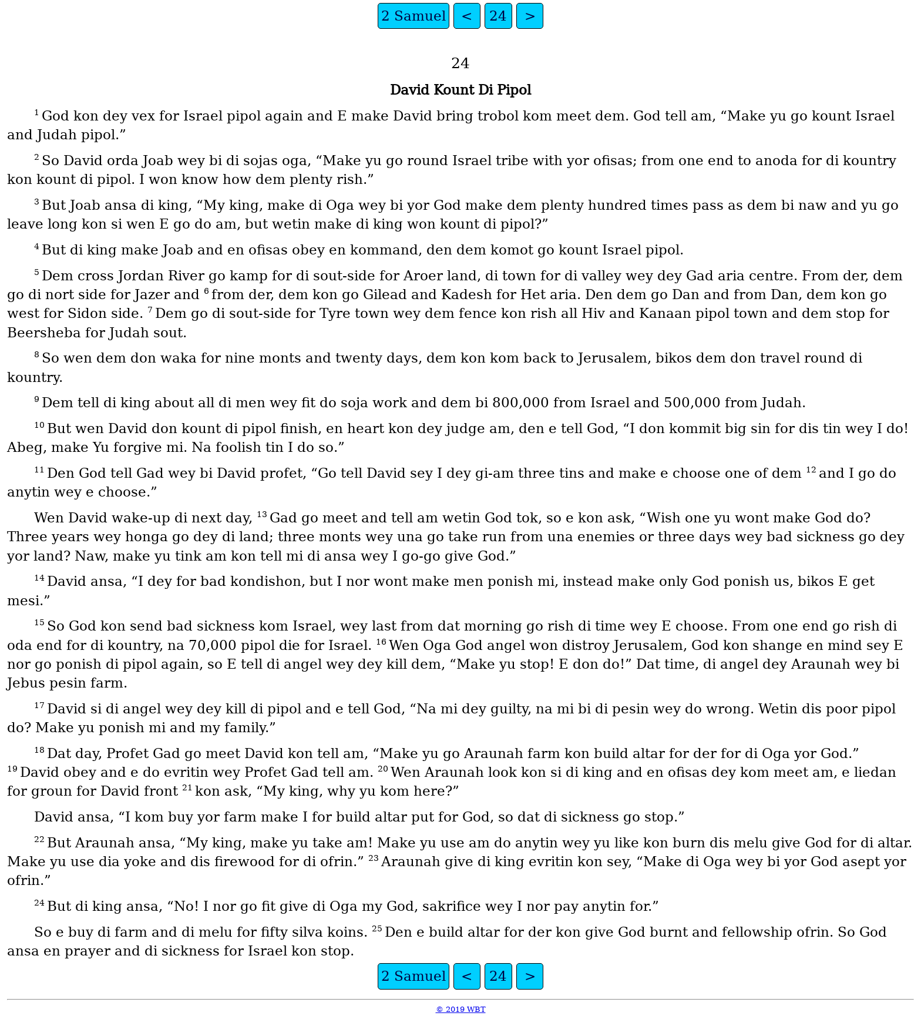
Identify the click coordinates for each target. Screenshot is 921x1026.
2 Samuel (413, 16)
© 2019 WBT (461, 1009)
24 (498, 16)
